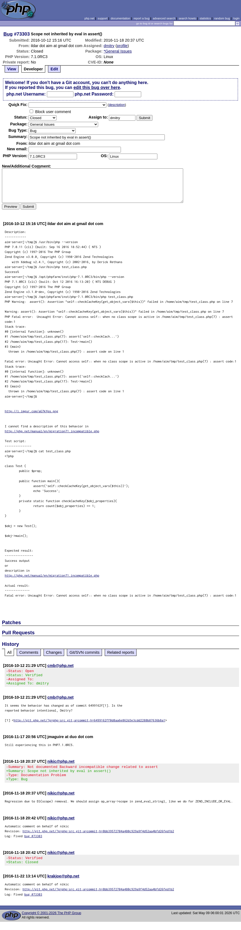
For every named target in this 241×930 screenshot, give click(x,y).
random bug (222, 18)
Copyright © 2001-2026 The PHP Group (51, 921)
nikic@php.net (61, 764)
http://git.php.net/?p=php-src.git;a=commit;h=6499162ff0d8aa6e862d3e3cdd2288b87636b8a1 (89, 723)
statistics (205, 18)
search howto (187, 18)
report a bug (141, 18)
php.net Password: (94, 94)
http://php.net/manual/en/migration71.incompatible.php (52, 431)
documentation (120, 18)
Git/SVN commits (84, 652)
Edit (54, 69)
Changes (54, 652)
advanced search (164, 18)
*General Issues (118, 51)
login (236, 18)
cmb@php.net (60, 665)
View (11, 69)
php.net (89, 18)
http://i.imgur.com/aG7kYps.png (31, 411)
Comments (28, 652)
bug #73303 (33, 842)
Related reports (120, 652)
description (117, 105)
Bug (8, 34)
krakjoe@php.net (63, 884)
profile (122, 46)
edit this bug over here (96, 87)
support (102, 18)
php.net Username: (26, 94)
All (9, 652)
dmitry (109, 46)
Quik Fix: (18, 104)
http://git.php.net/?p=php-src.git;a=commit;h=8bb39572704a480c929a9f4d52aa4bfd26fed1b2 (98, 837)
